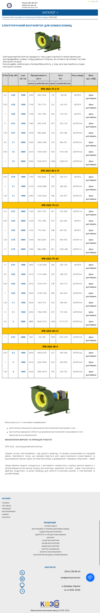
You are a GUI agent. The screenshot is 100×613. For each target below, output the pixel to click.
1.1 (13, 142)
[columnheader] (5, 77)
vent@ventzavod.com (30, 7)
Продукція (6, 508)
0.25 (13, 95)
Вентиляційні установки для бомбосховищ (29, 17)
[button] (90, 577)
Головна (5, 17)
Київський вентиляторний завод (44, 610)
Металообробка (8, 511)
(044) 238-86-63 (29, 3)
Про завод (6, 506)
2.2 (13, 352)
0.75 (13, 176)
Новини (5, 514)
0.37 (13, 123)
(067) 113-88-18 (29, 5)
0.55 (13, 220)
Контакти (6, 517)
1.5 (13, 151)
